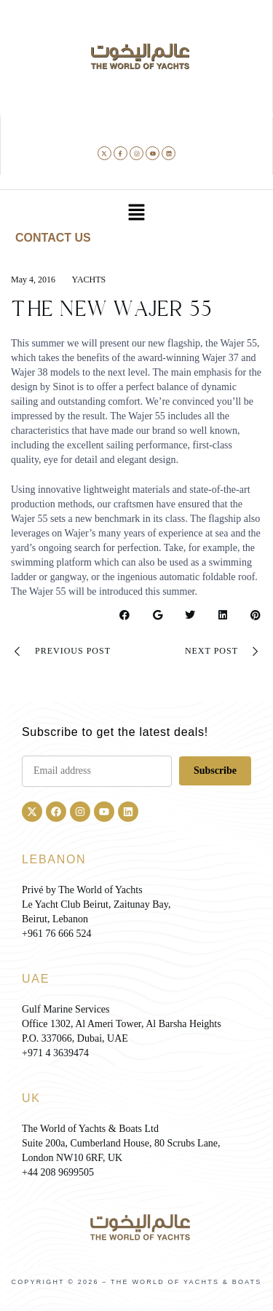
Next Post (223, 651)
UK (31, 1098)
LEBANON (54, 859)
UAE (36, 979)
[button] (136, 213)
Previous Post (61, 651)
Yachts (89, 279)
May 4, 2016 (33, 279)
